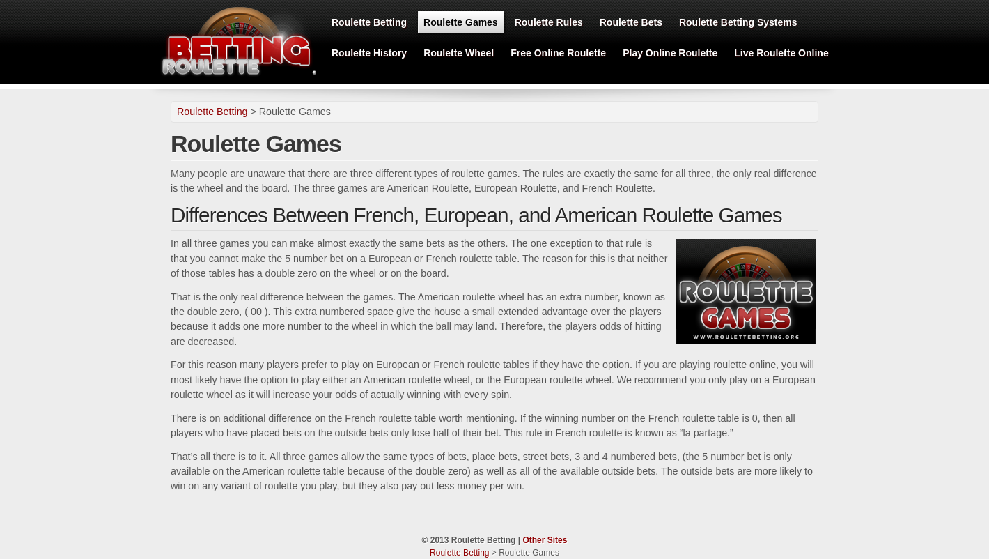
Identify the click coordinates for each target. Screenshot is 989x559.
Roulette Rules (549, 22)
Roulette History (369, 53)
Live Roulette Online (781, 53)
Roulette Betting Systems (738, 22)
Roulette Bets (631, 22)
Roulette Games (460, 22)
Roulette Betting (369, 22)
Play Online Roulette (670, 53)
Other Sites (544, 540)
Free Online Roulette (558, 53)
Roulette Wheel (458, 53)
